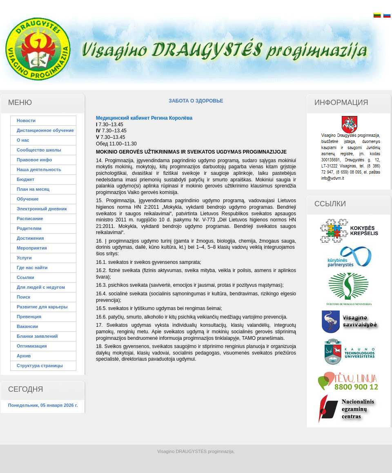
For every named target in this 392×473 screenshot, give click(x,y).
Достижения (30, 238)
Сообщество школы (39, 149)
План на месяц (33, 189)
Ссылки (25, 277)
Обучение (27, 198)
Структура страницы (40, 365)
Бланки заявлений (37, 336)
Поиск (23, 297)
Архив (24, 355)
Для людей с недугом (41, 287)
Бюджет (25, 179)
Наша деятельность (39, 169)
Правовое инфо (34, 159)
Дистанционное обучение (45, 130)
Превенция (29, 316)
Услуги (24, 257)
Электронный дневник (42, 208)
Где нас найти (32, 267)
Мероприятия (32, 247)
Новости (26, 120)
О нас (23, 140)
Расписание (30, 218)
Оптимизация (32, 346)
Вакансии (27, 326)
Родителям (29, 228)
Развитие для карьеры (42, 306)
